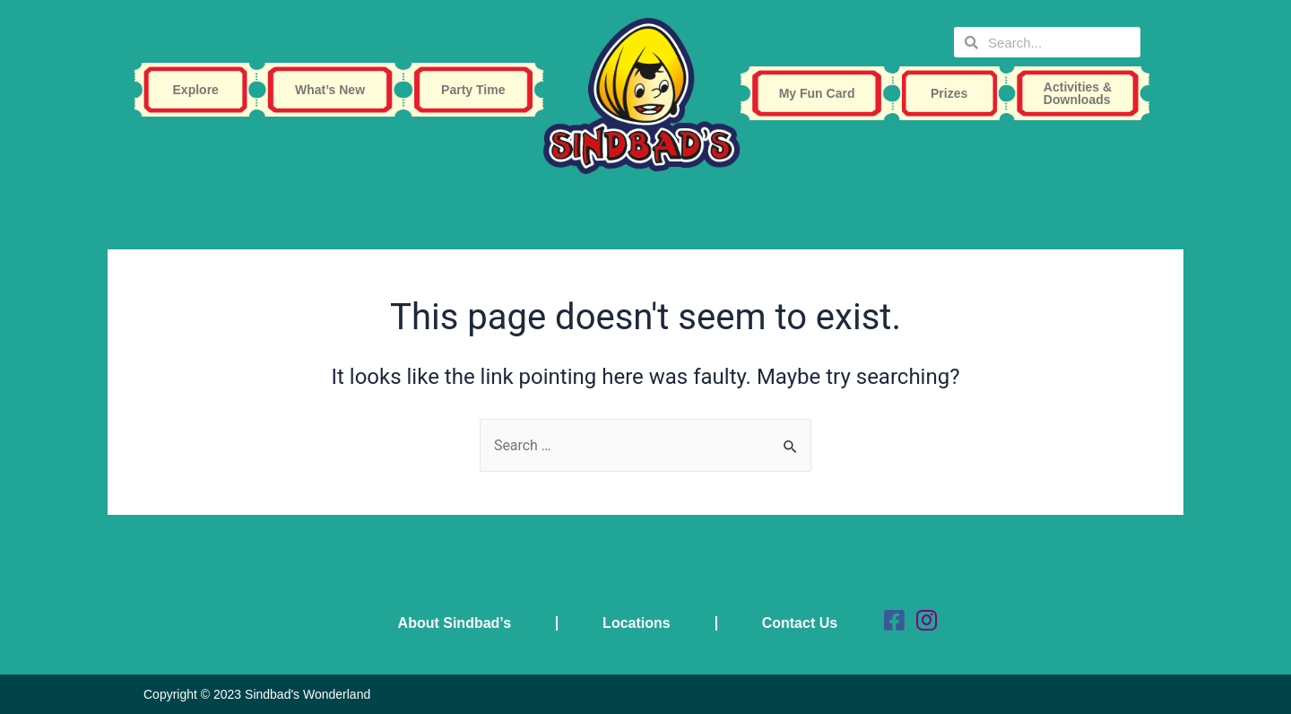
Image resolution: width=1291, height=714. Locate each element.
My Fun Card (821, 93)
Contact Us (799, 623)
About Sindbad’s (455, 623)
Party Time (477, 90)
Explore (200, 90)
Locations (636, 623)
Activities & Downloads (1082, 93)
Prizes (953, 93)
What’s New (334, 90)
